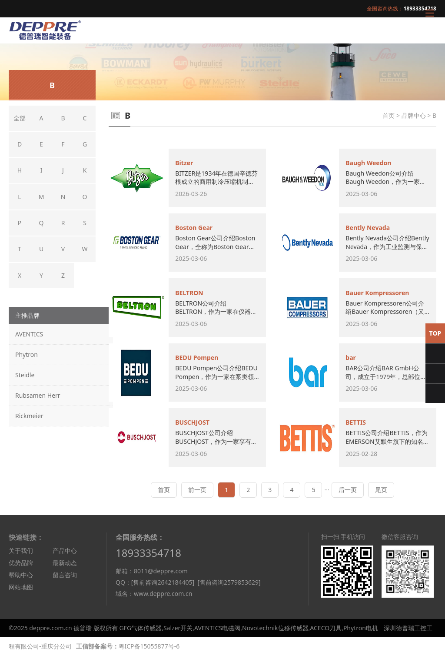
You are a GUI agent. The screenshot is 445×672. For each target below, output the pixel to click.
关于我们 (21, 567)
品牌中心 (414, 115)
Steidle (24, 375)
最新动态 (65, 579)
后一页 (348, 506)
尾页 (381, 506)
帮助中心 (21, 591)
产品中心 (65, 567)
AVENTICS (29, 334)
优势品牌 (21, 579)
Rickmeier (29, 416)
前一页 (197, 506)
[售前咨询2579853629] (228, 599)
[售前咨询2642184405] (162, 599)
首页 (388, 115)
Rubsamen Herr (37, 395)
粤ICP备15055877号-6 (149, 663)
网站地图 (21, 603)
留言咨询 (65, 591)
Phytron (26, 354)
